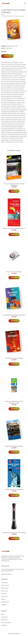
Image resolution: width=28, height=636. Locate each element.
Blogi (2, 614)
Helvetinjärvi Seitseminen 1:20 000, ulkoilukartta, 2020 (14, 402)
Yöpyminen (4, 604)
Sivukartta (3, 625)
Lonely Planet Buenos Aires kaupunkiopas (14, 315)
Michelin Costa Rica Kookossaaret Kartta (14, 228)
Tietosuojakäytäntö (6, 622)
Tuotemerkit (4, 596)
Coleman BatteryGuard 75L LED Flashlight (14, 532)
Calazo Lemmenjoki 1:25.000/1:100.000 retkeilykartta (14, 184)
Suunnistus (10, 46)
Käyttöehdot (4, 619)
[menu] (25, 3)
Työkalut (3, 599)
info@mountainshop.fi (6, 574)
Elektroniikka (4, 582)
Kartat (15, 46)
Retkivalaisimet (5, 602)
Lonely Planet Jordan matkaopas (14, 358)
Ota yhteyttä (4, 617)
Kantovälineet (4, 588)
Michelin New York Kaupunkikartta (14, 489)
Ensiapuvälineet (5, 585)
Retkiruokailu (4, 591)
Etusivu (3, 14)
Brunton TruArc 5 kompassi (14, 272)
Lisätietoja (7, 56)
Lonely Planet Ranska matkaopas (14, 446)
